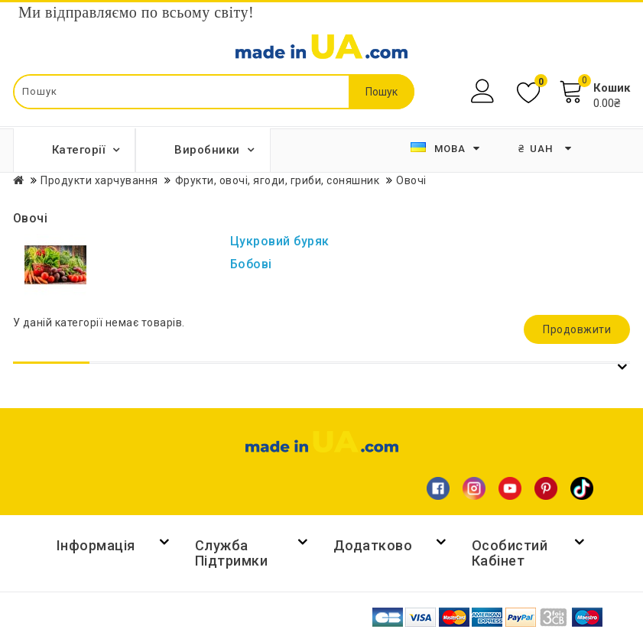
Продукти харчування (99, 180)
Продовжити (577, 329)
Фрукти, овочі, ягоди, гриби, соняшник (277, 180)
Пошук (381, 92)
